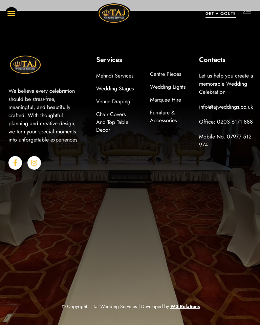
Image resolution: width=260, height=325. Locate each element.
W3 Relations (185, 306)
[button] (11, 13)
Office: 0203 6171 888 (226, 122)
